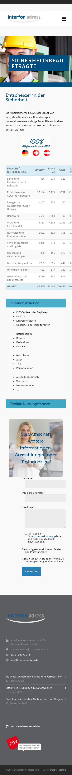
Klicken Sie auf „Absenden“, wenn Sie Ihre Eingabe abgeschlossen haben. (43, 560)
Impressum (47, 770)
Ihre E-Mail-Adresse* (44, 496)
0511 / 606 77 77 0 (21, 655)
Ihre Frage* (44, 509)
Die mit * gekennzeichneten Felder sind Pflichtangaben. (41, 550)
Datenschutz (60, 770)
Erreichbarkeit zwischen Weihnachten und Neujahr (34, 699)
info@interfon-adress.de (24, 660)
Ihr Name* (44, 481)
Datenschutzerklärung (40, 536)
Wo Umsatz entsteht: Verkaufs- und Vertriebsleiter (34, 676)
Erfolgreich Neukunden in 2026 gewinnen (29, 688)
